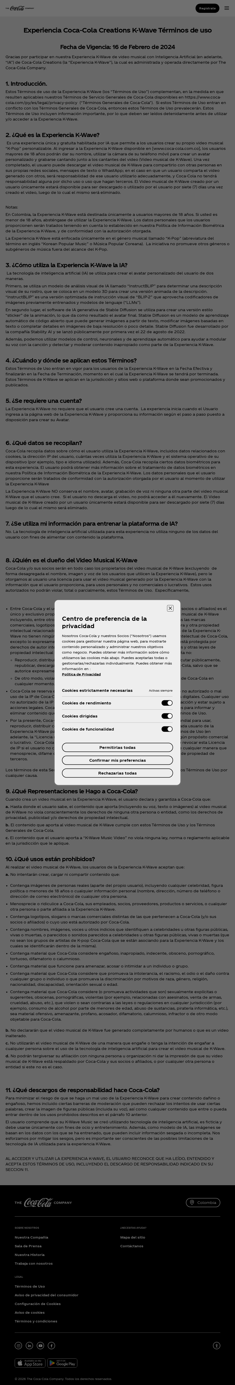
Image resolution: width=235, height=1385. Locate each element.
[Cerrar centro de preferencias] (170, 608)
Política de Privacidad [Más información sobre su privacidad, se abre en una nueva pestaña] (81, 674)
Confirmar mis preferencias (117, 760)
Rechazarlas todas (117, 773)
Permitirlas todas (117, 747)
